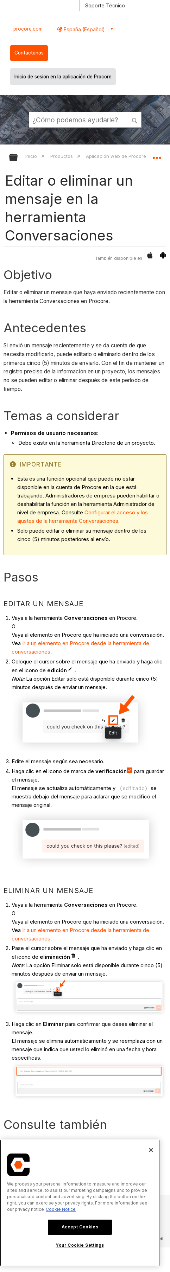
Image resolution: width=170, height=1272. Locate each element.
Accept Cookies (80, 1226)
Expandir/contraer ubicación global (156, 155)
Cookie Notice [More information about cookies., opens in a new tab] (61, 1209)
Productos (62, 156)
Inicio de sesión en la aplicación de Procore (63, 76)
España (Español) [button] (83, 29)
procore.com (28, 29)
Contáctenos (29, 53)
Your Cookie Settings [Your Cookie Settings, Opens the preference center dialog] (80, 1245)
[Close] (151, 1150)
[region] (80, 1202)
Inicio (31, 156)
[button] (134, 119)
